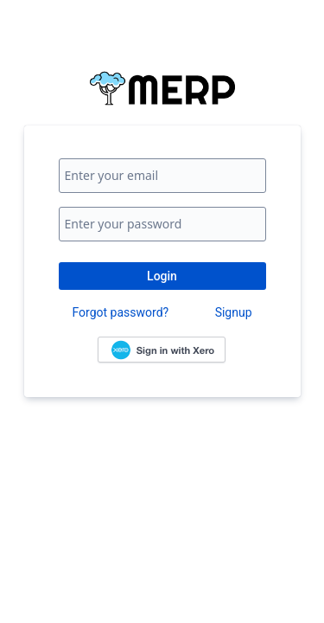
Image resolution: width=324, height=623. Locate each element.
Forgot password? (121, 312)
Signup (233, 312)
